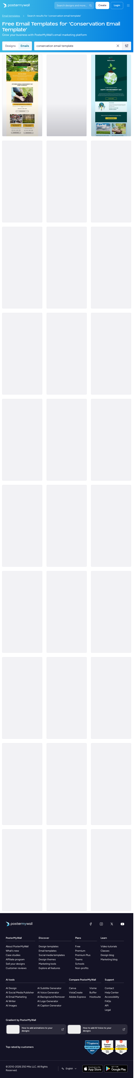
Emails (25, 46)
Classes (105, 950)
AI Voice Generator (48, 992)
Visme (93, 988)
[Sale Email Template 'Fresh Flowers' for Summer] (111, 354)
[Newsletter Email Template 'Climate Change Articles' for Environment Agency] (22, 784)
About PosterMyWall (17, 946)
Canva (72, 988)
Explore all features (49, 968)
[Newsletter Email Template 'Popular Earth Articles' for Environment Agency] (111, 612)
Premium (80, 950)
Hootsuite (95, 996)
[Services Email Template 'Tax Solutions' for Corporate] (111, 870)
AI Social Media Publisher (20, 992)
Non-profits (81, 968)
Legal (108, 1009)
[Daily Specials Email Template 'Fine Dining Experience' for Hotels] (22, 698)
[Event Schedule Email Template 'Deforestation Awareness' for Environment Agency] (67, 612)
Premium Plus (82, 955)
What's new (12, 950)
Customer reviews (16, 968)
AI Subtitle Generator (49, 988)
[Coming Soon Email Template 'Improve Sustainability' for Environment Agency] (111, 698)
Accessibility (112, 996)
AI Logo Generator (47, 1001)
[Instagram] (101, 924)
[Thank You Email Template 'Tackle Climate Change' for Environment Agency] (67, 526)
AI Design (11, 988)
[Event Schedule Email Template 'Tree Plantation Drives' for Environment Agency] (111, 267)
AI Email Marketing (16, 996)
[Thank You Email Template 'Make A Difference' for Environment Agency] (67, 181)
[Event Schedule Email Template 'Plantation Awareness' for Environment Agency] (67, 267)
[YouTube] (122, 924)
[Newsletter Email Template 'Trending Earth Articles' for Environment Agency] (67, 440)
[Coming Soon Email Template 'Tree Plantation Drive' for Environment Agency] (67, 354)
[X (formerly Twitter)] (111, 924)
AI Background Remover (51, 996)
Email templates (11, 15)
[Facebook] (90, 924)
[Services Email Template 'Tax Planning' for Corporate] (67, 870)
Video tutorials (109, 946)
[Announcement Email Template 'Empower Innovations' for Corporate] (67, 95)
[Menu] (128, 5)
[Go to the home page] (15, 5)
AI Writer (11, 1001)
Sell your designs (15, 963)
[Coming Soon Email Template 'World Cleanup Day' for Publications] (111, 784)
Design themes (47, 959)
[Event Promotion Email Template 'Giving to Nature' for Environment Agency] (22, 354)
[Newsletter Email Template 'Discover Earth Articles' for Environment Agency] (22, 440)
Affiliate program (15, 959)
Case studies (13, 955)
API (107, 1005)
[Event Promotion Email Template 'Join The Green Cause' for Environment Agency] (67, 784)
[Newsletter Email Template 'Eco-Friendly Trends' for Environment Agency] (22, 526)
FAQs (108, 1001)
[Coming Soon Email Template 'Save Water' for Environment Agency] (111, 181)
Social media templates (52, 955)
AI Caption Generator (49, 1005)
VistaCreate (76, 992)
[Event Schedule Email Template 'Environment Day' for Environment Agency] (22, 95)
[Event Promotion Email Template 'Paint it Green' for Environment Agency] (111, 95)
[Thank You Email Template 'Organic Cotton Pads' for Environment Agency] (111, 526)
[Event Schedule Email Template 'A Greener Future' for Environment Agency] (22, 267)
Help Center (112, 992)
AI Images (11, 1005)
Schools (79, 963)
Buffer (93, 992)
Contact (109, 988)
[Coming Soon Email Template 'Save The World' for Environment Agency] (22, 612)
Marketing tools (47, 963)
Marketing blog (109, 959)
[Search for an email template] (76, 46)
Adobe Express (77, 996)
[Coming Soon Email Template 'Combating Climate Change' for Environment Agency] (111, 440)
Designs (10, 46)
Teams (79, 959)
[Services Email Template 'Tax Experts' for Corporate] (22, 870)
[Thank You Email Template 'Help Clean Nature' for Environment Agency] (22, 181)
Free (77, 946)
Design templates (49, 946)
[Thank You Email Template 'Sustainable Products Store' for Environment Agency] (67, 698)
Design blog (107, 955)
